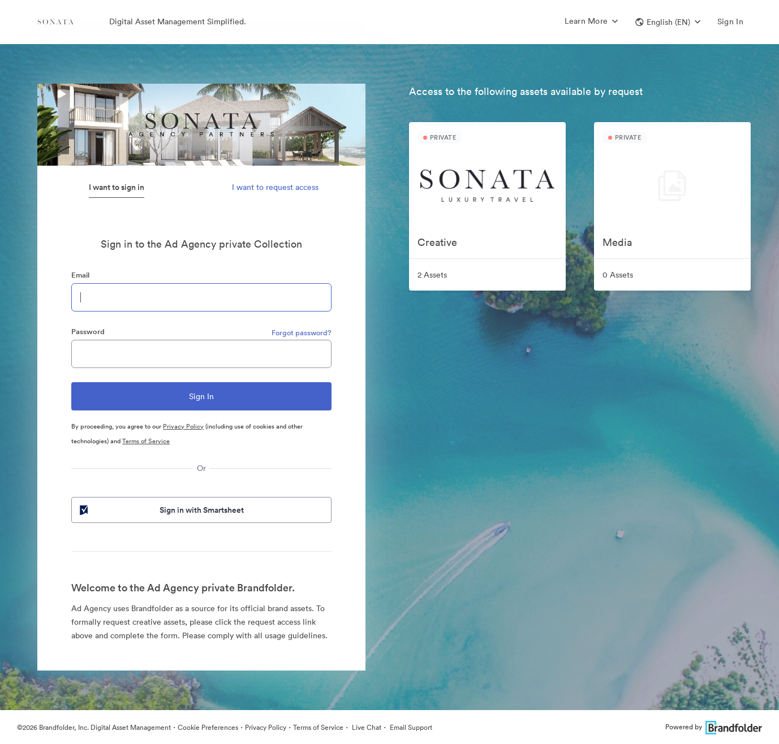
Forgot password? (302, 333)
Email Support (410, 727)
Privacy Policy (183, 426)
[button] (668, 22)
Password (88, 331)
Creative (437, 242)
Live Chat (365, 727)
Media (617, 242)
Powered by (713, 727)
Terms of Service (146, 440)
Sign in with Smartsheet (161, 510)
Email (80, 275)
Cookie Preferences (208, 727)
